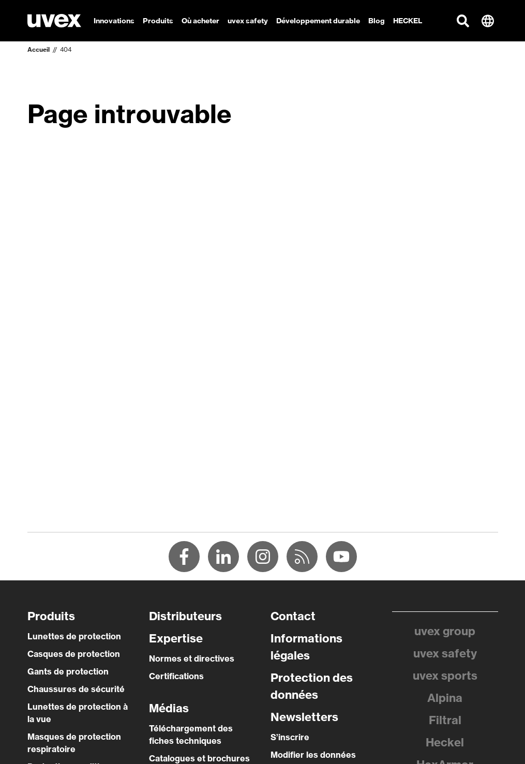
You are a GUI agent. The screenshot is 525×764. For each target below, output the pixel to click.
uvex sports (445, 675)
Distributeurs (185, 616)
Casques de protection (73, 654)
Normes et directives (191, 658)
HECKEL (407, 20)
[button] (463, 20)
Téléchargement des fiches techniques (191, 734)
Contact (293, 616)
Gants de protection (68, 671)
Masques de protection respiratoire (74, 742)
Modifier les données (313, 755)
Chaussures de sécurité (76, 689)
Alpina (444, 698)
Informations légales (306, 647)
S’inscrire (290, 737)
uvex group (444, 631)
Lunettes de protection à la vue (77, 712)
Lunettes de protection (74, 636)
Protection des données (312, 686)
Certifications (176, 676)
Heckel (445, 742)
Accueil (38, 49)
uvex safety (445, 653)
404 (65, 49)
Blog (376, 20)
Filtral (445, 720)
